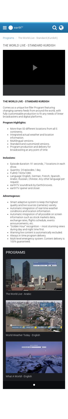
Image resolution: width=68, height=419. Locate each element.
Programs (8, 38)
